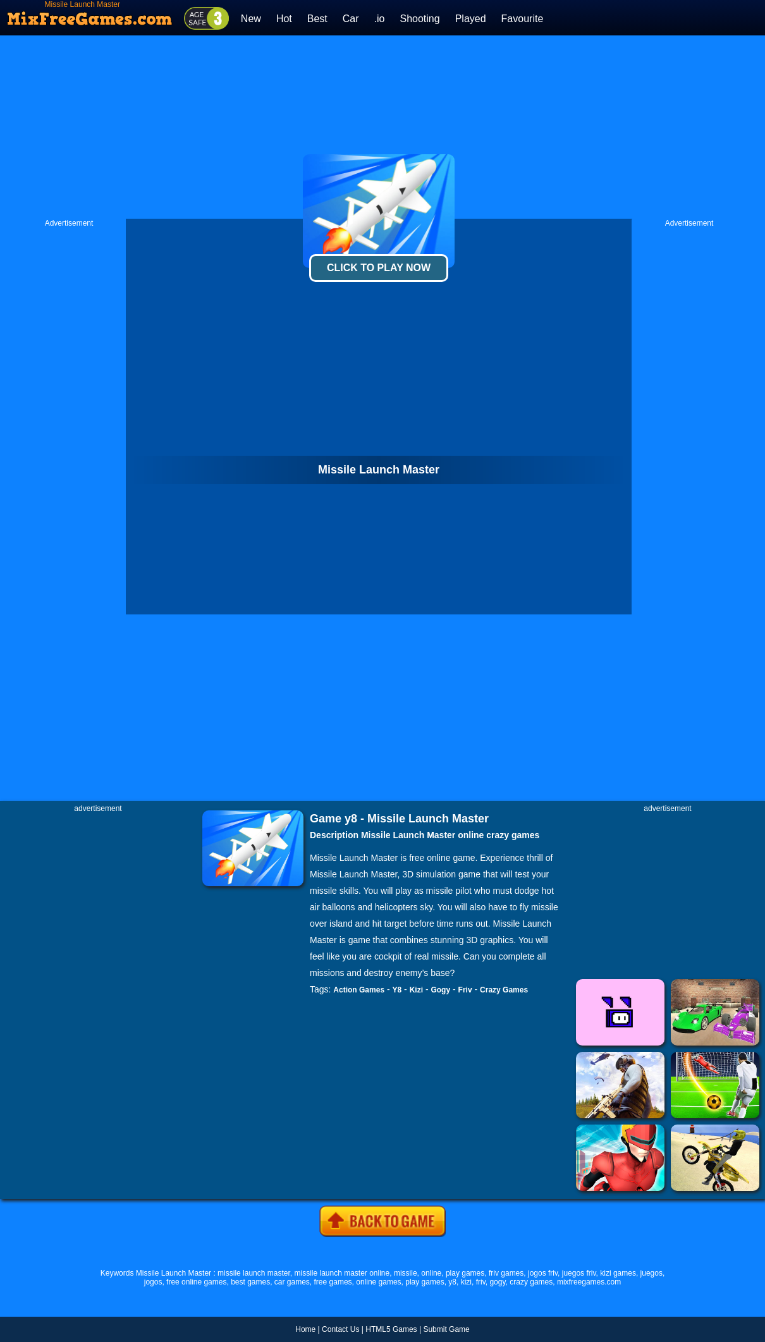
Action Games (358, 989)
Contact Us (340, 1329)
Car (351, 18)
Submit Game (446, 1329)
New (251, 18)
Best (317, 18)
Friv (465, 989)
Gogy (440, 989)
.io (379, 18)
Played (470, 18)
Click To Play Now (379, 267)
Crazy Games (504, 989)
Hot (284, 18)
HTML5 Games (391, 1329)
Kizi (416, 989)
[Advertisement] (382, 127)
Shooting (419, 18)
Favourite (522, 18)
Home (305, 1329)
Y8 (397, 989)
